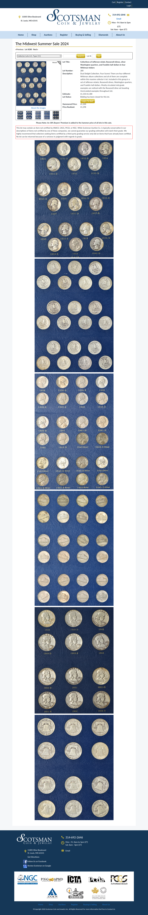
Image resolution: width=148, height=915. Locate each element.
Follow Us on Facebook (34, 861)
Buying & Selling (83, 34)
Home (21, 34)
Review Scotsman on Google (37, 866)
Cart (113, 2)
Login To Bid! (88, 101)
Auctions (48, 34)
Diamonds (103, 34)
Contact (128, 2)
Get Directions (33, 857)
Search (81, 56)
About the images (38, 108)
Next (35, 49)
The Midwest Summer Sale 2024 (42, 43)
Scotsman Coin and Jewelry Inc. (57, 909)
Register (120, 2)
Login (129, 5)
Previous (20, 49)
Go (98, 56)
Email (68, 851)
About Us (120, 34)
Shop (33, 34)
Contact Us (111, 909)
